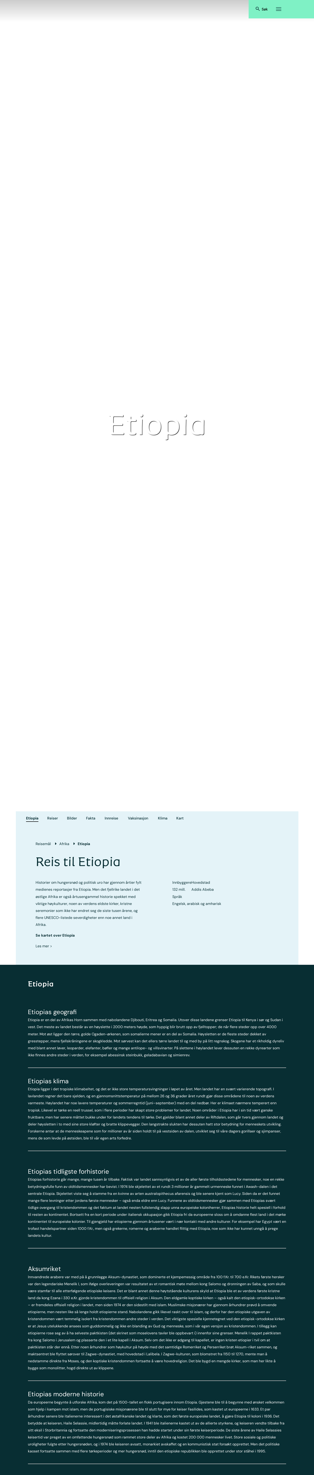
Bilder (72, 818)
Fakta (90, 818)
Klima (162, 818)
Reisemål (43, 843)
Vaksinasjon (138, 818)
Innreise (111, 818)
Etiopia (32, 818)
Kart (180, 818)
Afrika (64, 843)
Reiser (52, 818)
